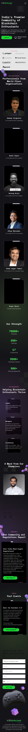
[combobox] (4, 681)
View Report (10, 578)
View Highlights (11, 629)
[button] (5, 517)
